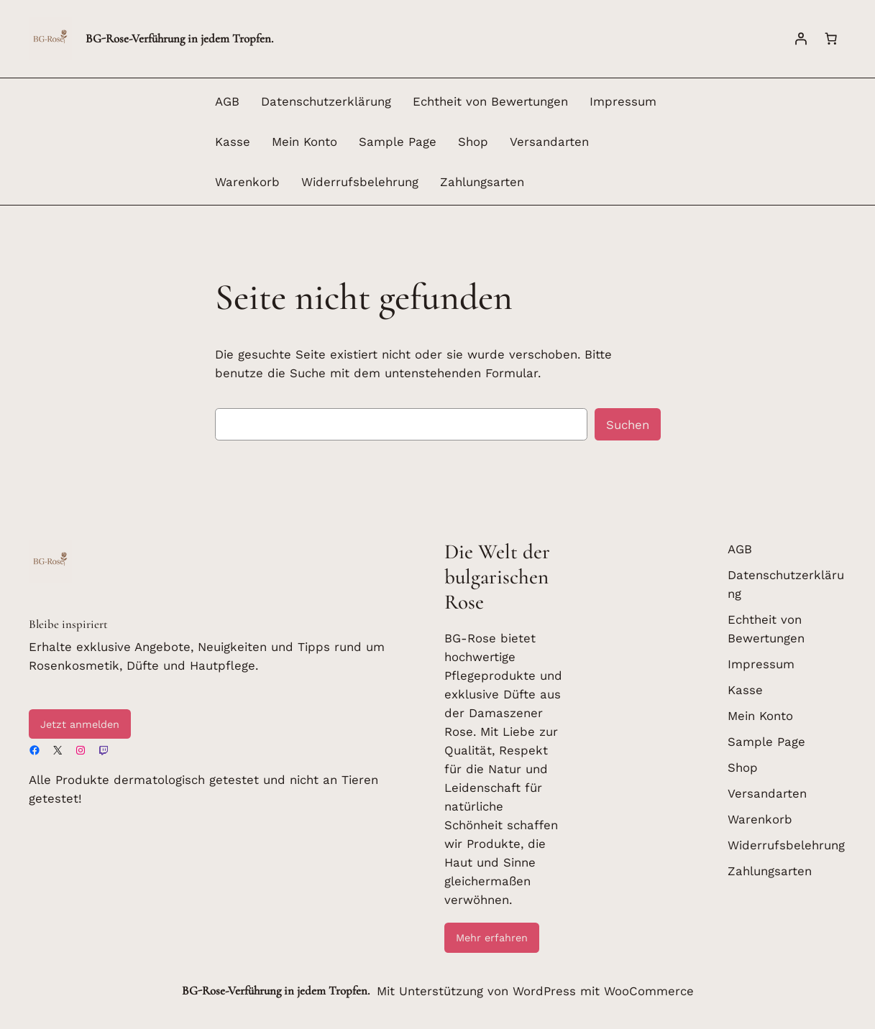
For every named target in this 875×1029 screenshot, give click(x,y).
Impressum (623, 101)
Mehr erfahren (492, 937)
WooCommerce (649, 991)
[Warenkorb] (831, 39)
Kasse (232, 141)
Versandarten (549, 141)
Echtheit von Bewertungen (490, 101)
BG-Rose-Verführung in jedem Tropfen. (179, 38)
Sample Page (397, 141)
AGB (227, 101)
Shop (473, 141)
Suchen (627, 424)
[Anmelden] (801, 39)
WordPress (544, 991)
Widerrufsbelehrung (359, 182)
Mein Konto (304, 141)
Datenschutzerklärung (326, 101)
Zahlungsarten (482, 182)
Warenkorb (247, 182)
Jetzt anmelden (79, 724)
